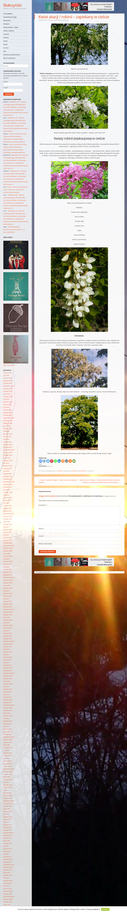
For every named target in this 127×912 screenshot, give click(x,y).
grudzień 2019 (7, 572)
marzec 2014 (7, 756)
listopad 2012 (7, 798)
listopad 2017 (7, 639)
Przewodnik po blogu (10, 17)
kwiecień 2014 (7, 753)
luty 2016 (6, 694)
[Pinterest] (51, 461)
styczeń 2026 (7, 378)
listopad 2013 (7, 766)
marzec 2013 (7, 787)
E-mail (41, 536)
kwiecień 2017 (7, 657)
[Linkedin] (59, 461)
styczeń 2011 (7, 857)
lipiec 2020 (6, 553)
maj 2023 (6, 463)
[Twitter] (48, 461)
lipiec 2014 (6, 745)
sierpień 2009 (7, 902)
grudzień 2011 (7, 827)
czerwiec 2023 (7, 460)
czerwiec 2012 (7, 811)
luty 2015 (6, 726)
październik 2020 (8, 545)
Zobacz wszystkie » (9, 365)
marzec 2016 (7, 692)
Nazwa (41, 528)
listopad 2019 (7, 575)
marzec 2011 (7, 851)
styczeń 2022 (7, 506)
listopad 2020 (7, 543)
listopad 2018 (7, 607)
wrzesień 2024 (7, 420)
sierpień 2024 (7, 423)
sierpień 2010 (7, 870)
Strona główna (7, 14)
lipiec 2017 (6, 649)
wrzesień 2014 (7, 740)
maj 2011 (6, 846)
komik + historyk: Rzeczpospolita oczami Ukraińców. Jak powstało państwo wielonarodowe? (15, 189)
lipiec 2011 (6, 841)
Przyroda (6, 34)
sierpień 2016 (7, 678)
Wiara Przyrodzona (9, 58)
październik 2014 (8, 737)
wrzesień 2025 (7, 389)
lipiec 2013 (6, 777)
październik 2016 (8, 673)
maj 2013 (6, 782)
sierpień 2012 (7, 806)
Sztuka (5, 41)
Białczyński (12, 5)
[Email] (74, 461)
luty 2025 (6, 407)
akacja (74, 471)
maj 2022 (6, 495)
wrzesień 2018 (7, 612)
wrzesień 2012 (7, 803)
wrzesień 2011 (7, 835)
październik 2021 (8, 514)
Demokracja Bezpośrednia (11, 55)
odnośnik (82, 471)
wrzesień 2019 (7, 580)
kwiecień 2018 (7, 625)
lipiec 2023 (6, 458)
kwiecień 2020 (7, 561)
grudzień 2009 (7, 891)
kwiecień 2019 (7, 593)
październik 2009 (8, 896)
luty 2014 (6, 758)
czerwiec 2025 (7, 397)
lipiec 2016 (6, 681)
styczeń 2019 (7, 601)
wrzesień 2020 (7, 548)
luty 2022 (6, 503)
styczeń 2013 (7, 793)
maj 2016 (6, 686)
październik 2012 (8, 801)
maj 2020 (6, 559)
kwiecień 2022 (7, 498)
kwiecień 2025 (7, 402)
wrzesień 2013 (7, 771)
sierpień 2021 (7, 519)
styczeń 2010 (7, 888)
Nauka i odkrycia (8, 31)
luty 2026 (6, 375)
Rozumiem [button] (105, 909)
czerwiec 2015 (7, 716)
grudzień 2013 (7, 764)
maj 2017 (6, 654)
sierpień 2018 (7, 615)
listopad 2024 (7, 415)
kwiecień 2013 (7, 785)
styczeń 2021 (7, 537)
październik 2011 (8, 833)
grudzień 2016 (7, 668)
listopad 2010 (7, 862)
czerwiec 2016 (7, 684)
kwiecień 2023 (7, 466)
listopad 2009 (7, 894)
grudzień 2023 (7, 444)
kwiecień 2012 (7, 817)
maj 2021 (6, 527)
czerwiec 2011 (7, 843)
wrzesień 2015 (7, 708)
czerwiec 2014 (7, 748)
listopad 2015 (7, 702)
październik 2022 (8, 482)
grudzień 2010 (7, 859)
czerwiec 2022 (7, 492)
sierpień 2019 (7, 583)
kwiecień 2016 (7, 689)
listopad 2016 (7, 670)
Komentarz (43, 505)
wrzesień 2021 (7, 516)
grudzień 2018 (7, 604)
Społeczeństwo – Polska (10, 27)
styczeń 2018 (7, 633)
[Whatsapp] (55, 461)
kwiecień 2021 (7, 530)
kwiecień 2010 (7, 881)
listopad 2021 (7, 511)
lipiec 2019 (6, 585)
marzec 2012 (7, 819)
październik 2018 (8, 609)
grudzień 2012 (7, 795)
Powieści (6, 37)
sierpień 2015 (7, 710)
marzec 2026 (7, 373)
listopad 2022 (7, 479)
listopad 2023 (7, 447)
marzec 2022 (7, 500)
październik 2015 (8, 705)
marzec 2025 (7, 405)
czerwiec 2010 (7, 875)
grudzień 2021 (7, 508)
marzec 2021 (7, 532)
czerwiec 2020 (7, 556)
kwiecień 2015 (7, 721)
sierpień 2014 (7, 742)
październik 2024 (8, 418)
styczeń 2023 (7, 474)
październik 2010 (8, 865)
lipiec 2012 (6, 809)
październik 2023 (8, 450)
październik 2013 (8, 769)
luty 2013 (6, 790)
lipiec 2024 (6, 426)
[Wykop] (44, 461)
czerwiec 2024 (7, 428)
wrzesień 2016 (7, 676)
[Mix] (62, 461)
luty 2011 (6, 854)
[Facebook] (40, 461)
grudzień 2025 (7, 381)
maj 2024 (6, 431)
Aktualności (7, 20)
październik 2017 (8, 641)
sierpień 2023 (7, 455)
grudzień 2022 (7, 476)
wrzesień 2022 (7, 484)
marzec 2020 (7, 564)
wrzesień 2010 (7, 867)
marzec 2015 (7, 724)
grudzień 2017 (7, 636)
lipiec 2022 (6, 490)
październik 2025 (8, 386)
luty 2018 (6, 631)
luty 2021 (6, 535)
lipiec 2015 (6, 713)
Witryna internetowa (45, 544)
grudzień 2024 (7, 413)
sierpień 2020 (7, 551)
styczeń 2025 (7, 410)
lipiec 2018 (6, 617)
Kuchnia (6, 48)
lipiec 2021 (6, 522)
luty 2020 (6, 567)
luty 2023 (6, 471)
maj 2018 (6, 623)
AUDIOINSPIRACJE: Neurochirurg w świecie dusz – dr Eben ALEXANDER (14, 229)
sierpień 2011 (7, 838)
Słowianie (6, 24)
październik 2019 (8, 577)
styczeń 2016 (7, 697)
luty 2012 (6, 822)
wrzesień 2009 (7, 899)
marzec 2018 (7, 628)
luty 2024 (6, 439)
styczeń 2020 (7, 569)
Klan (4, 51)
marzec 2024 (7, 436)
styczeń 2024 (7, 442)
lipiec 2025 (6, 394)
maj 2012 (6, 814)
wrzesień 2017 (7, 644)
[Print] (70, 461)
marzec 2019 (7, 596)
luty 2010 (6, 886)
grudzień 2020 (7, 540)
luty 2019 (6, 599)
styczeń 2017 (7, 665)
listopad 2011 (7, 830)
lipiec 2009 (6, 904)
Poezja (5, 44)
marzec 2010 (7, 883)
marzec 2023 (7, 468)
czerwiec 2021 (7, 524)
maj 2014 (6, 750)
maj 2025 (6, 399)
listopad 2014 (7, 734)
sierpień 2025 (7, 391)
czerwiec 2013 (7, 779)
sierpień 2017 (7, 647)
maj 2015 (6, 718)
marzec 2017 (7, 660)
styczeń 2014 (7, 761)
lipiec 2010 (6, 873)
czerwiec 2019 (7, 588)
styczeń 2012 (7, 825)
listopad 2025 (7, 383)
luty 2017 (6, 662)
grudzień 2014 (7, 732)
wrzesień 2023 (7, 452)
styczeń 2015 (7, 729)
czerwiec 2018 (7, 620)
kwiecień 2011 (7, 849)
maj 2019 (6, 591)
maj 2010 (6, 878)
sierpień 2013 (7, 774)
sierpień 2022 (7, 487)
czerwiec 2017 (7, 652)
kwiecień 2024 (7, 434)
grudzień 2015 (7, 700)
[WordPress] (66, 461)
